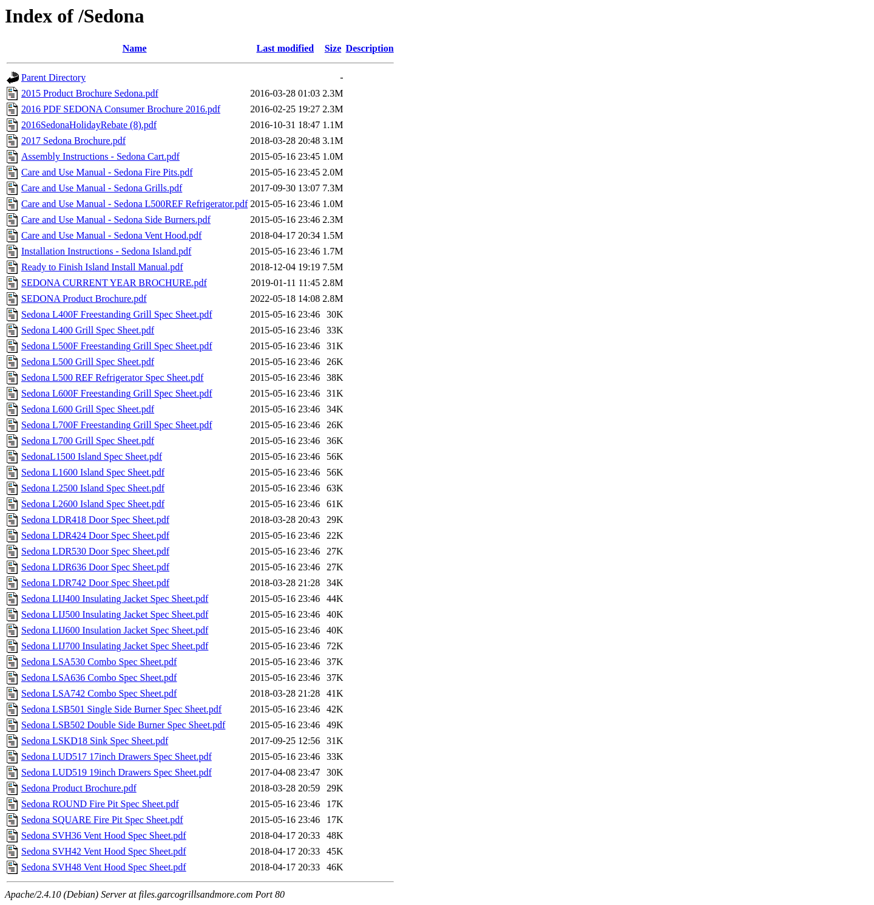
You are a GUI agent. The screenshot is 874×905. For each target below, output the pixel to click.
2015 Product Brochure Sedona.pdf (89, 93)
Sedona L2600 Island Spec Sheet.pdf (92, 504)
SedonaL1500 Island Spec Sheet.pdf (91, 456)
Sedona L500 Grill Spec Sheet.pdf (87, 362)
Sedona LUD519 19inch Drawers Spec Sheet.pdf (116, 772)
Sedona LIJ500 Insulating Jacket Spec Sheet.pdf (114, 614)
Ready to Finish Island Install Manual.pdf (102, 267)
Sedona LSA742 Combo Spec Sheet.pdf (99, 693)
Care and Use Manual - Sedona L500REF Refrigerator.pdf (134, 204)
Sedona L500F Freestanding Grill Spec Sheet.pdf (116, 346)
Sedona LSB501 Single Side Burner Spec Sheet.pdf (121, 709)
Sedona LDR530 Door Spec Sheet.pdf (95, 551)
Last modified (285, 48)
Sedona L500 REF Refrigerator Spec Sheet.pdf (112, 377)
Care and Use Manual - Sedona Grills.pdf (101, 188)
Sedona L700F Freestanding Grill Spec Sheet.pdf (116, 425)
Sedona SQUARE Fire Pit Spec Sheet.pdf (102, 819)
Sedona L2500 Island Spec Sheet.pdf (92, 488)
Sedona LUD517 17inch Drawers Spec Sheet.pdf (116, 756)
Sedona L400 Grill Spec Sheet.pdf (87, 330)
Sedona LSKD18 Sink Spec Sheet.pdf (94, 741)
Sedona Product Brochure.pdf (79, 788)
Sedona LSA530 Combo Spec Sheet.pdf (99, 662)
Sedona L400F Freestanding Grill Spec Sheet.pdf (116, 314)
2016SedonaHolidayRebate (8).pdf (89, 125)
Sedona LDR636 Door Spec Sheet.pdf (95, 567)
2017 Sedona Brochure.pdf (73, 140)
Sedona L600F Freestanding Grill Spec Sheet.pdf (116, 393)
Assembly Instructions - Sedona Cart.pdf (100, 156)
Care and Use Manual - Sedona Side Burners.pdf (116, 219)
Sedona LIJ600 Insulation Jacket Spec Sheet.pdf (114, 630)
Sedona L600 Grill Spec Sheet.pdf (87, 409)
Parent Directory (53, 77)
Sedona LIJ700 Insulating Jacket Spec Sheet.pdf (114, 646)
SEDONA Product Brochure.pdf (84, 298)
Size (333, 48)
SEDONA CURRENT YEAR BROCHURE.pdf (114, 283)
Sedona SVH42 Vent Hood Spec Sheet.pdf (103, 851)
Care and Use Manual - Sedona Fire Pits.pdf (107, 172)
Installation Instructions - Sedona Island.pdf (106, 251)
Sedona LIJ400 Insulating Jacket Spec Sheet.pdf (114, 598)
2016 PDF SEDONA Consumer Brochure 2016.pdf (120, 109)
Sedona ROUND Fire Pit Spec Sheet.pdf (100, 804)
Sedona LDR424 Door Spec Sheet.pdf (95, 535)
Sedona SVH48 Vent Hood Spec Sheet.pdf (103, 867)
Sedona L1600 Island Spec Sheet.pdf (92, 472)
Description (370, 48)
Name (135, 48)
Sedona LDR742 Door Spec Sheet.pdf (95, 583)
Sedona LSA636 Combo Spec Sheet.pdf (99, 677)
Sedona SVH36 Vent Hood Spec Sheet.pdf (103, 835)
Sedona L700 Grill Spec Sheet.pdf (87, 440)
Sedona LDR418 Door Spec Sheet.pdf (95, 519)
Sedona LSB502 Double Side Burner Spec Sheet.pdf (123, 725)
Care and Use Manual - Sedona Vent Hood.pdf (111, 235)
